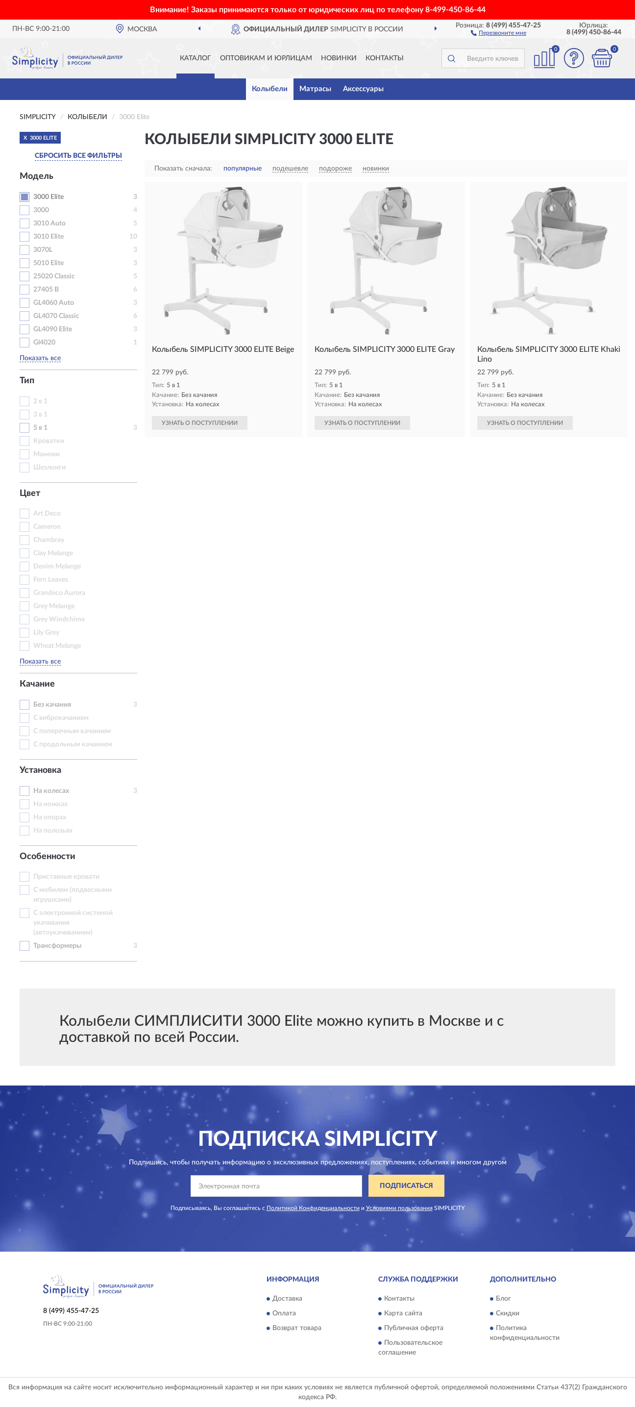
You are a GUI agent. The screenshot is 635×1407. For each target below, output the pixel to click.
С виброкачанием (61, 718)
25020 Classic (54, 276)
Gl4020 (44, 342)
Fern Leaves (50, 579)
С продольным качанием (72, 744)
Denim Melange (57, 566)
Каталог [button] (195, 58)
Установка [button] (40, 770)
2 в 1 (40, 401)
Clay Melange (53, 553)
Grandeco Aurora (59, 593)
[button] (498, 32)
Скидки (507, 1313)
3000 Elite (48, 197)
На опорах (49, 817)
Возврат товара (296, 1328)
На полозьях (53, 830)
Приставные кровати (66, 876)
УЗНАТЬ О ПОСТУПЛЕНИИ (200, 423)
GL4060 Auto (53, 302)
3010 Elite (48, 236)
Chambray (48, 540)
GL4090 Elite (52, 329)
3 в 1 (40, 414)
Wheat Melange (57, 645)
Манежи (46, 454)
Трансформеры (57, 945)
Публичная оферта (413, 1328)
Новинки (339, 58)
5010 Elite (48, 263)
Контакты (385, 58)
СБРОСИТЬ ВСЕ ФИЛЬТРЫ (78, 155)
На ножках (50, 804)
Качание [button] (37, 684)
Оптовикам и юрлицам (266, 58)
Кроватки (48, 441)
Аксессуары (363, 89)
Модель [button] (36, 176)
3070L (42, 250)
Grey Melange (53, 606)
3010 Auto (49, 223)
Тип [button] (27, 380)
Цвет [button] (30, 493)
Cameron (47, 526)
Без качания (52, 704)
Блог (503, 1298)
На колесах (51, 791)
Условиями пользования (399, 1208)
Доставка (287, 1298)
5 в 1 (40, 427)
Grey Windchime (59, 619)
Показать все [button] (40, 358)
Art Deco (47, 513)
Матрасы (315, 89)
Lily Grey (46, 632)
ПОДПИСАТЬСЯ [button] (406, 1186)
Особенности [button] (47, 856)
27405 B (46, 289)
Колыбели (270, 89)
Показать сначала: (183, 168)
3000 (41, 210)
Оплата (284, 1313)
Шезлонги (49, 467)
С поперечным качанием (72, 731)
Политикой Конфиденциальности (313, 1208)
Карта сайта (403, 1313)
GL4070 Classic (56, 316)
